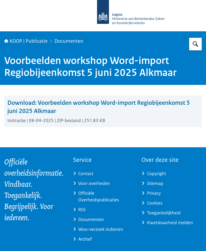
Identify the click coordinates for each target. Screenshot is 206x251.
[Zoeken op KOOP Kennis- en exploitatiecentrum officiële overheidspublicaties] (195, 44)
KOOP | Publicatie (26, 41)
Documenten (68, 41)
